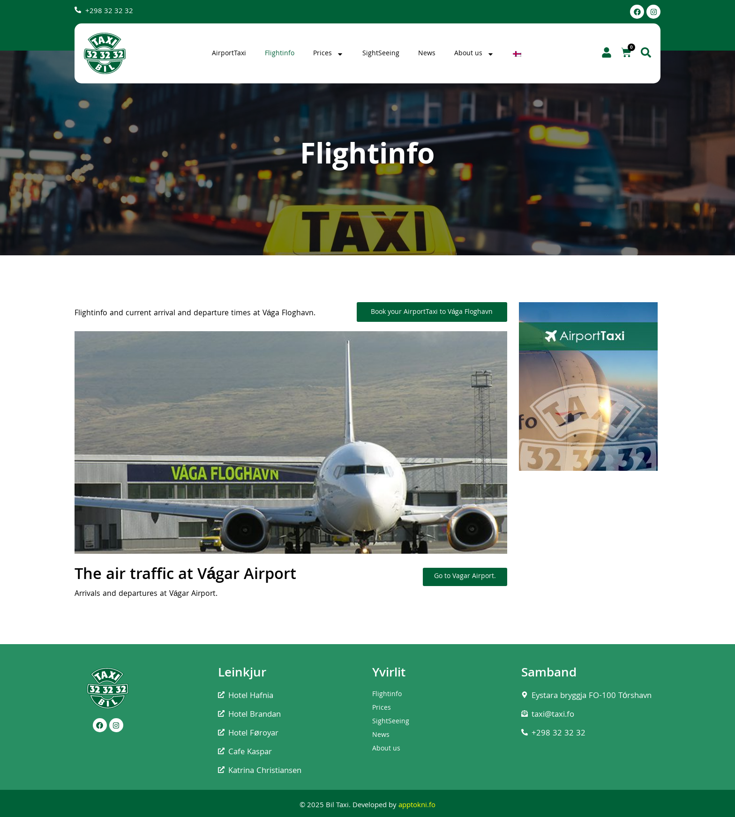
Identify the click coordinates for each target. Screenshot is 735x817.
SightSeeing (380, 54)
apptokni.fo (416, 806)
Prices (328, 54)
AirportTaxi (229, 54)
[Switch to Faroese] (518, 54)
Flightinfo (279, 54)
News (426, 54)
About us (474, 54)
